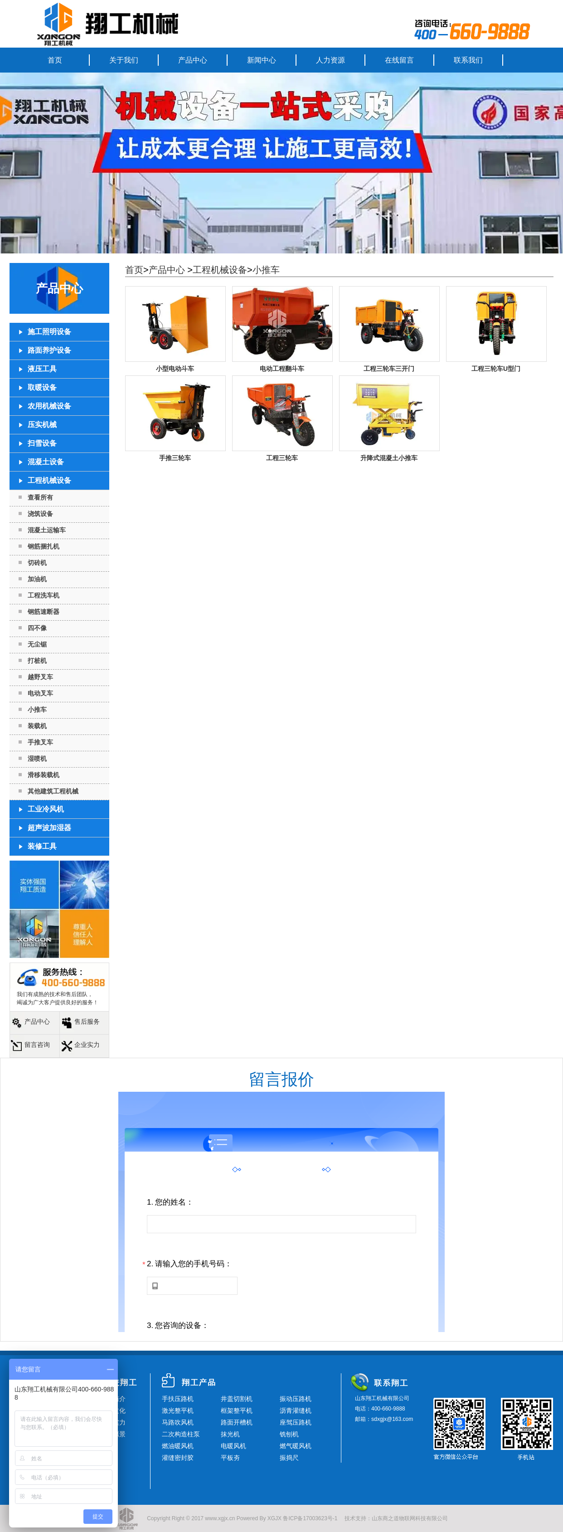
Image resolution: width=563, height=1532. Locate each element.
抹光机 (230, 1434)
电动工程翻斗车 (282, 368)
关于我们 (123, 60)
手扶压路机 (178, 1398)
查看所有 (40, 497)
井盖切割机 (236, 1398)
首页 (55, 60)
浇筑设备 (40, 513)
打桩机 (37, 660)
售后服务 (87, 1021)
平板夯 (230, 1457)
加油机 (37, 579)
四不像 (37, 628)
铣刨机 (289, 1434)
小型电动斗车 (175, 368)
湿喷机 (37, 758)
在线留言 (399, 60)
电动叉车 (40, 693)
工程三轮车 (282, 458)
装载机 (37, 726)
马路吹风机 (178, 1422)
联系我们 (468, 60)
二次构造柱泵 (181, 1434)
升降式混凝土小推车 (388, 458)
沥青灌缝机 (295, 1410)
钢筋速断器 (43, 611)
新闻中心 (261, 60)
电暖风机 (233, 1445)
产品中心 (192, 60)
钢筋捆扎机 (43, 546)
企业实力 (87, 1044)
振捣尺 (289, 1457)
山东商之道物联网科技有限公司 (410, 1518)
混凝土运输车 (47, 530)
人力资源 (330, 60)
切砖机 (37, 562)
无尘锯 (37, 644)
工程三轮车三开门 (389, 368)
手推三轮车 (175, 458)
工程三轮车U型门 (495, 368)
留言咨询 (37, 1044)
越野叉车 (40, 677)
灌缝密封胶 (178, 1457)
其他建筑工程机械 (53, 791)
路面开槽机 (236, 1422)
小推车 (37, 709)
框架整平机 (236, 1410)
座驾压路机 (295, 1422)
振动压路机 (295, 1398)
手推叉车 (40, 742)
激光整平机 (178, 1410)
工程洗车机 (43, 595)
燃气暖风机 (295, 1445)
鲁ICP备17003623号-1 (310, 1518)
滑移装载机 (43, 774)
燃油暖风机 (178, 1445)
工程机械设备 (220, 270)
